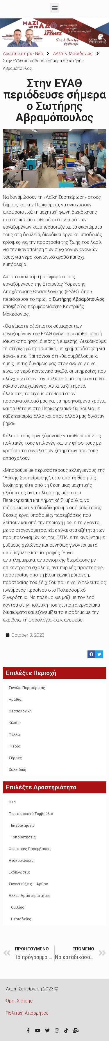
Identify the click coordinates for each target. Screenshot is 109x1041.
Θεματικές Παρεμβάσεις (30, 849)
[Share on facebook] (91, 654)
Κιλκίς (14, 723)
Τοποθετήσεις (23, 837)
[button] (54, 8)
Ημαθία (15, 699)
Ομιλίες (17, 907)
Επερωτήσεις (23, 825)
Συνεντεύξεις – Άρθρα (28, 884)
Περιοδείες (21, 919)
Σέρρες (15, 758)
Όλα (12, 802)
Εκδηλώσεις (19, 872)
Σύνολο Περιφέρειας (27, 688)
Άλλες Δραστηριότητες (29, 895)
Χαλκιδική (17, 769)
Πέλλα (14, 734)
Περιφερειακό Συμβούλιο (31, 814)
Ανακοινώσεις (21, 860)
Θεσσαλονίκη (20, 711)
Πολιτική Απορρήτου (27, 1013)
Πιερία (14, 746)
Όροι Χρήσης (19, 1001)
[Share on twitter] (99, 654)
